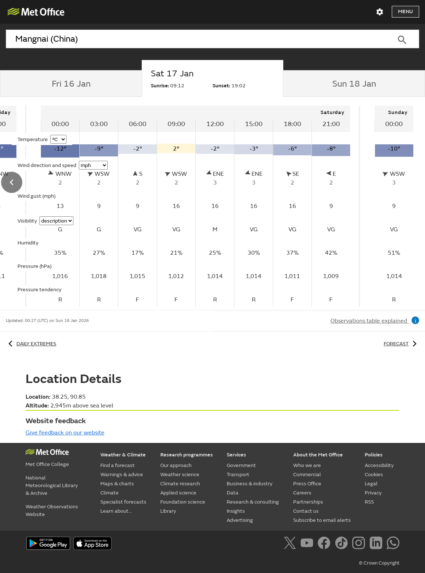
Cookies (374, 474)
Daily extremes (31, 344)
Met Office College (47, 464)
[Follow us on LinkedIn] (377, 544)
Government (241, 465)
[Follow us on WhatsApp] (393, 544)
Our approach (176, 465)
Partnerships (308, 502)
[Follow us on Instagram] (360, 544)
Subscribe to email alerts (322, 520)
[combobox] (195, 39)
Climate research (180, 484)
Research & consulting (253, 502)
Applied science (178, 493)
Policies (374, 455)
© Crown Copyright (379, 563)
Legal (371, 484)
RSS (369, 502)
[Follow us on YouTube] (308, 544)
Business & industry (249, 484)
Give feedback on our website (65, 432)
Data (232, 493)
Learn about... (116, 511)
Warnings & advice (121, 474)
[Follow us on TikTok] (343, 544)
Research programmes (186, 455)
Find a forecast (117, 465)
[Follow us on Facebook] (325, 544)
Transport (238, 474)
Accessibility (379, 465)
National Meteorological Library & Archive (52, 485)
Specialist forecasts (123, 502)
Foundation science (182, 502)
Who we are (307, 465)
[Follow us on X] (291, 544)
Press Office (307, 484)
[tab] (71, 84)
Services (236, 455)
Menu (405, 11)
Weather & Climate (123, 455)
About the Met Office (318, 455)
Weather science (179, 474)
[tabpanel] (196, 206)
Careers (302, 493)
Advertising (240, 520)
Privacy (373, 493)
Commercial (307, 474)
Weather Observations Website (52, 510)
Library (168, 511)
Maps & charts (117, 484)
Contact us (306, 511)
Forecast (401, 344)
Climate (109, 493)
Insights (236, 511)
